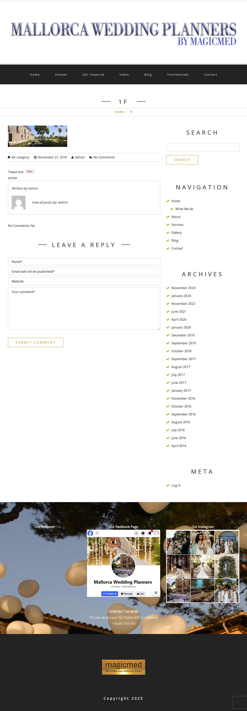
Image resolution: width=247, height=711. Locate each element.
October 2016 (181, 407)
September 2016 (183, 414)
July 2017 (178, 375)
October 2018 (181, 351)
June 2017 (178, 383)
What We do (184, 209)
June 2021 (178, 312)
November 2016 (183, 399)
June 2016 (178, 438)
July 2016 (178, 430)
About (176, 217)
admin (79, 157)
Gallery (176, 233)
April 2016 (178, 446)
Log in (176, 486)
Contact (210, 74)
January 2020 (181, 328)
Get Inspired (93, 74)
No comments (104, 157)
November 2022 (183, 304)
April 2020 (178, 320)
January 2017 (181, 391)
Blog (148, 74)
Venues (61, 74)
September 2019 (183, 343)
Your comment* (84, 308)
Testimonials (178, 74)
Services (177, 225)
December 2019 (183, 335)
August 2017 (180, 367)
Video (124, 74)
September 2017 (183, 359)
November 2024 (183, 288)
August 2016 (180, 422)
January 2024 (181, 296)
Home (35, 74)
